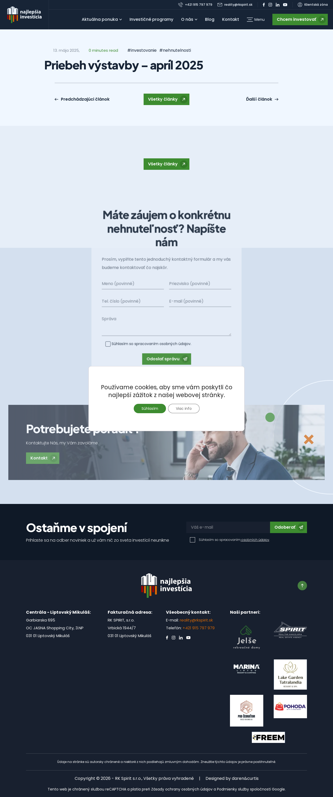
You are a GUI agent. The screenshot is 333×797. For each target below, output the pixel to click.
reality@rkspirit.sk (196, 620)
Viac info (184, 408)
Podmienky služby (233, 789)
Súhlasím (150, 408)
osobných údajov (255, 539)
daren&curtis (245, 778)
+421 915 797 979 (199, 628)
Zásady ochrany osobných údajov (182, 789)
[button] (256, 20)
